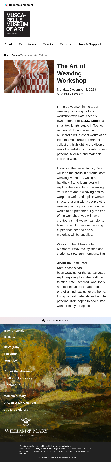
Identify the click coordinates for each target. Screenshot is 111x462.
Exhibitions (27, 44)
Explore (66, 44)
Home (7, 55)
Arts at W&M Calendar (20, 402)
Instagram (11, 347)
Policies (10, 337)
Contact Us (12, 385)
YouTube (10, 360)
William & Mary (15, 396)
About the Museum (18, 371)
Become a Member (18, 5)
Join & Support (89, 44)
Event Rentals (14, 330)
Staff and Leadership (19, 378)
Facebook (11, 353)
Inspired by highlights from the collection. (53, 446)
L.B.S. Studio (91, 121)
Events (48, 44)
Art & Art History (16, 409)
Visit (8, 44)
